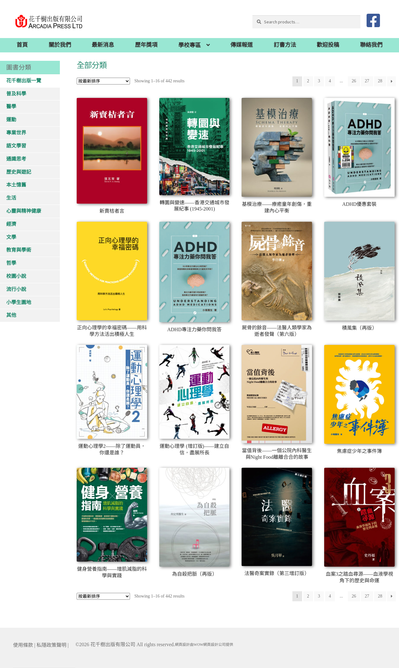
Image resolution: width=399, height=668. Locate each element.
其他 (11, 315)
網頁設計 (182, 644)
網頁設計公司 (214, 644)
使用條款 (23, 645)
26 (354, 81)
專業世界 (16, 132)
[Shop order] (103, 81)
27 (367, 81)
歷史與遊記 (18, 172)
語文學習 (16, 145)
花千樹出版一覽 (23, 80)
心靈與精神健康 (23, 211)
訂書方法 (285, 45)
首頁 (22, 45)
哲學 (11, 263)
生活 (11, 198)
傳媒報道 (241, 45)
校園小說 (16, 276)
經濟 (11, 224)
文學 (11, 237)
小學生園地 (18, 302)
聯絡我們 (371, 45)
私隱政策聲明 (51, 645)
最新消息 (103, 45)
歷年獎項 (146, 45)
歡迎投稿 (328, 45)
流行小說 (16, 289)
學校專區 (189, 45)
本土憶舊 (16, 184)
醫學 (11, 106)
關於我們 (60, 45)
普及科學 (16, 93)
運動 (11, 119)
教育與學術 (18, 250)
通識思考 (16, 159)
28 (380, 81)
